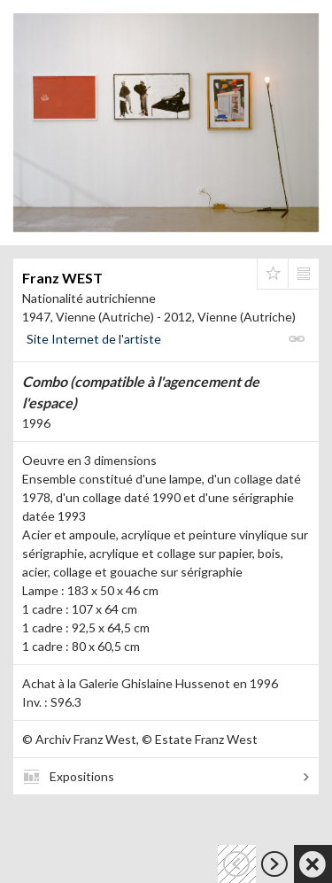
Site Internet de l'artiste (94, 338)
